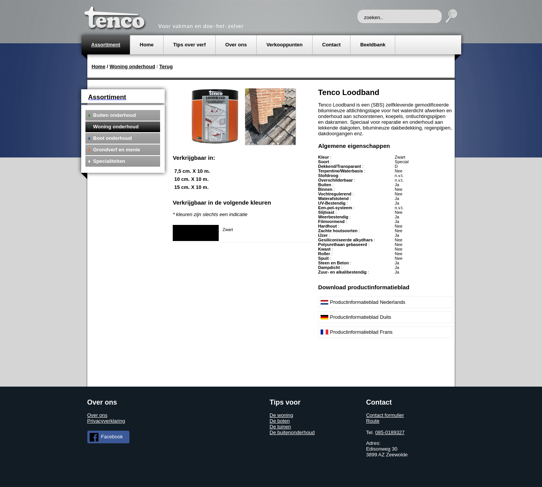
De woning (281, 415)
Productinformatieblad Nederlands (368, 302)
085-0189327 (390, 432)
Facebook (106, 437)
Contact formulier (385, 415)
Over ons (97, 415)
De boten (280, 421)
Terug (166, 66)
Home (98, 66)
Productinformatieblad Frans (361, 332)
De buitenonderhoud (292, 432)
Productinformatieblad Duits (360, 317)
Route (373, 421)
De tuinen (280, 427)
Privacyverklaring (106, 421)
